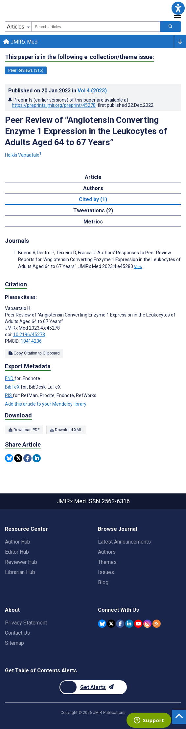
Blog (103, 582)
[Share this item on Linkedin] (37, 458)
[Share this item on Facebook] (27, 458)
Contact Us (17, 633)
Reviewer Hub (21, 562)
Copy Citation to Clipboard (34, 353)
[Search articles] (170, 26)
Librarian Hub (20, 572)
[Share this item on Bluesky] (9, 458)
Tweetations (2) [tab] (93, 210)
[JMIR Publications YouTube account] (138, 624)
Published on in (57, 90)
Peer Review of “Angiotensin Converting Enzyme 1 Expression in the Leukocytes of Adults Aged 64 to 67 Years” (86, 131)
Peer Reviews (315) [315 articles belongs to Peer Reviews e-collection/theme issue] (25, 70)
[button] (178, 8)
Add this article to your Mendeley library (45, 404)
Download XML (66, 430)
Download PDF (24, 430)
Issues (106, 572)
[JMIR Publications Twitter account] (111, 624)
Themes (107, 562)
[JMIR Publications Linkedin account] (129, 624)
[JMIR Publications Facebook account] (120, 624)
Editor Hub (17, 552)
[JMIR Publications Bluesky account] (102, 624)
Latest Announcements (124, 542)
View (138, 266)
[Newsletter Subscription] (93, 687)
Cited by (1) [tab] (93, 199)
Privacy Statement (26, 623)
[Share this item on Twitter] (18, 458)
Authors (107, 552)
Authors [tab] (93, 188)
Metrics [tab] (93, 222)
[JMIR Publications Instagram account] (147, 624)
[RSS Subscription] (156, 624)
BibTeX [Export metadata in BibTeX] (13, 387)
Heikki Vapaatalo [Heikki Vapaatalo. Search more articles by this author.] (23, 155)
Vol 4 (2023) (92, 90)
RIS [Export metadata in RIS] (9, 395)
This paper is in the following (79, 57)
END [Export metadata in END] (9, 378)
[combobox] (95, 26)
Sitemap (14, 643)
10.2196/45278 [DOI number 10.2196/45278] (29, 334)
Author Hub (17, 542)
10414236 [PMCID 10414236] (31, 341)
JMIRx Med (20, 42)
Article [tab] (93, 177)
